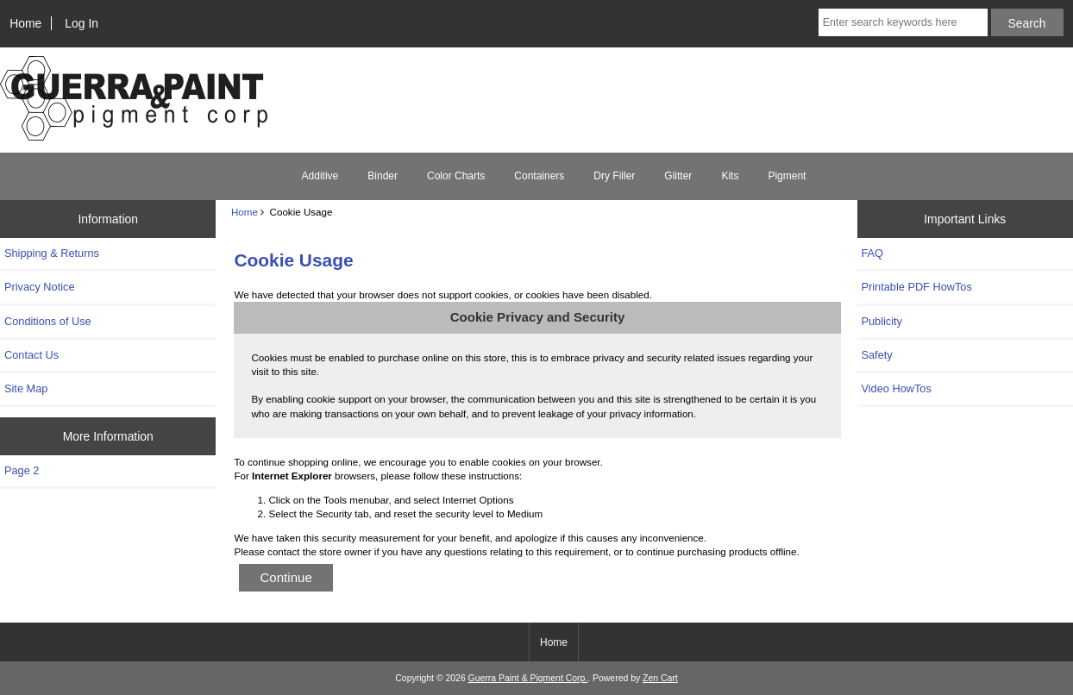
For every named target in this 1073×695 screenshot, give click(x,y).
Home (25, 23)
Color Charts (456, 176)
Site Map (25, 388)
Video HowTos (897, 388)
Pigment (787, 176)
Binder (382, 176)
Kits (729, 176)
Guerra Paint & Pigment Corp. (528, 678)
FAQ (873, 253)
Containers (539, 176)
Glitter (678, 176)
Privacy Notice (39, 286)
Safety (877, 354)
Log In (81, 23)
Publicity (882, 321)
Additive (320, 176)
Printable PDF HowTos (917, 286)
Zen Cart (660, 678)
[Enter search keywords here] (903, 22)
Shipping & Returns (51, 253)
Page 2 (21, 470)
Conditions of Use (47, 321)
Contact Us (31, 354)
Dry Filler (614, 176)
